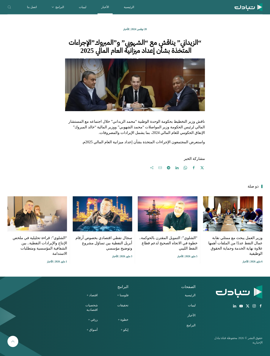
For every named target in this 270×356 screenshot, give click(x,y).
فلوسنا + (122, 295)
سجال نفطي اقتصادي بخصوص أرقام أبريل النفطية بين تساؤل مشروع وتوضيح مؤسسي (104, 243)
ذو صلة (253, 186)
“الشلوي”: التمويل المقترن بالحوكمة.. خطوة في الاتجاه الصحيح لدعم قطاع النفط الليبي (168, 243)
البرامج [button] (58, 7)
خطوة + (123, 319)
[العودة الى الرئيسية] (249, 7)
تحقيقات (122, 305)
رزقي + (93, 319)
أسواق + (92, 330)
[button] (9, 7)
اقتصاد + (92, 295)
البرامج (191, 325)
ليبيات (82, 7)
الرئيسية (129, 7)
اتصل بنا (32, 7)
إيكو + (124, 330)
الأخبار (105, 7)
